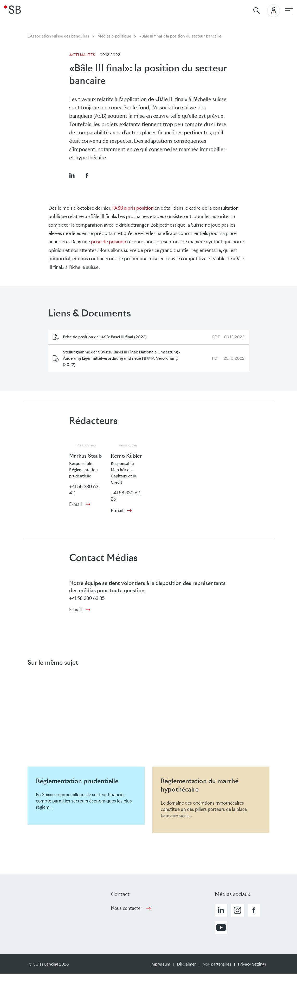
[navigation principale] (289, 11)
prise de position (108, 242)
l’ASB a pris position (132, 208)
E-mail (75, 504)
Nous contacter (126, 908)
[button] (72, 175)
